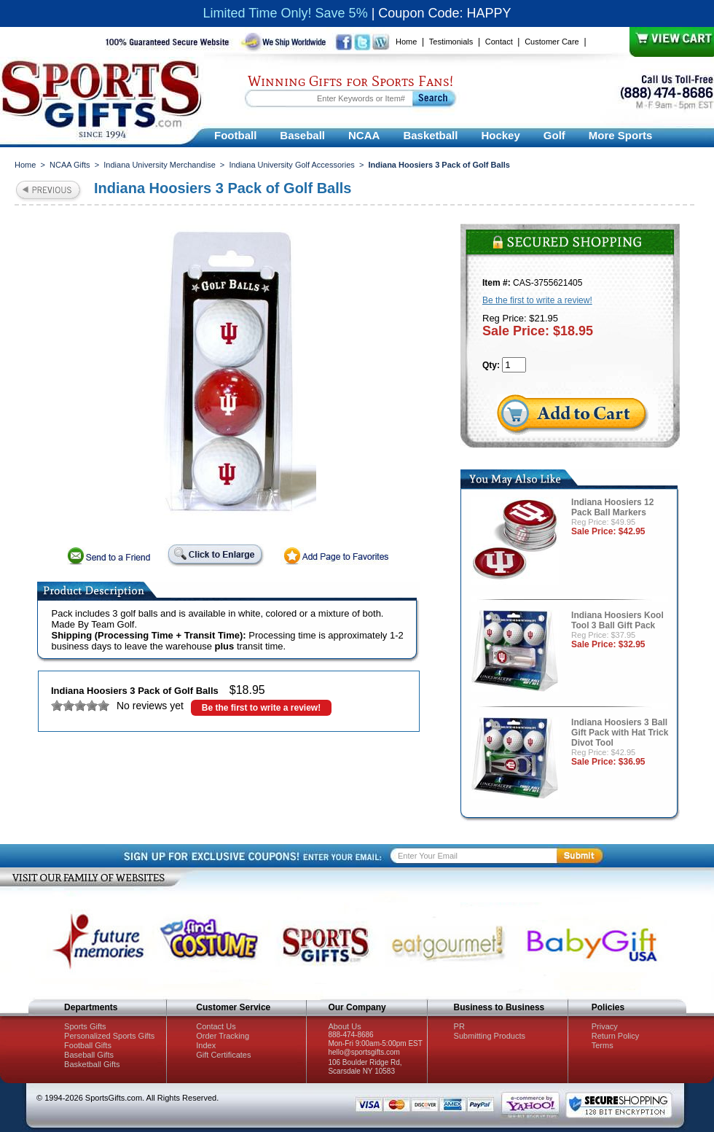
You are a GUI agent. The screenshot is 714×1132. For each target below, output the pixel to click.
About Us (344, 1026)
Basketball (430, 135)
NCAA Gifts (70, 164)
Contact (499, 41)
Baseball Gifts (89, 1054)
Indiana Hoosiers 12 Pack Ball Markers (612, 507)
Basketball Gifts (91, 1064)
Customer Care (552, 41)
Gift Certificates (223, 1054)
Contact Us (215, 1026)
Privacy (605, 1026)
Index (206, 1045)
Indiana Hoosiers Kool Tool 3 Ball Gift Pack (617, 620)
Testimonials (451, 41)
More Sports (621, 135)
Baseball (302, 135)
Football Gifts (87, 1045)
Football (235, 135)
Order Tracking (222, 1035)
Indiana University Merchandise (159, 164)
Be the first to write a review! (261, 708)
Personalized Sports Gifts (109, 1035)
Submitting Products (489, 1035)
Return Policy (615, 1035)
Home (406, 41)
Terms (602, 1045)
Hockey (500, 135)
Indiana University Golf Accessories (291, 164)
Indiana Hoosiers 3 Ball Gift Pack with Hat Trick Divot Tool (619, 732)
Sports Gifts (85, 1026)
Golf (554, 135)
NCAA (364, 135)
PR (459, 1026)
